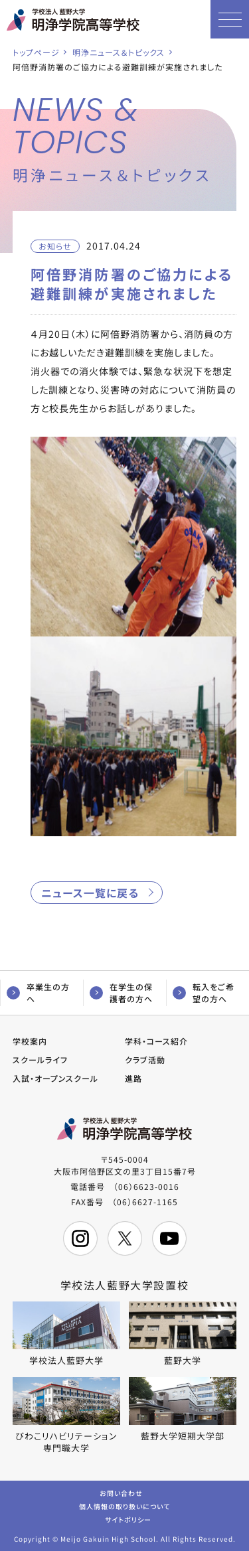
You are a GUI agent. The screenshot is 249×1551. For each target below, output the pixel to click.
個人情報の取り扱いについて (124, 1505)
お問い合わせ (121, 1492)
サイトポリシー (128, 1518)
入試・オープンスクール (55, 1078)
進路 (133, 1078)
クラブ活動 (145, 1059)
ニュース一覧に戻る (90, 893)
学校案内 (30, 1041)
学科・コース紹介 (156, 1041)
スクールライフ (40, 1059)
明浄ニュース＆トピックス (118, 52)
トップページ (36, 52)
